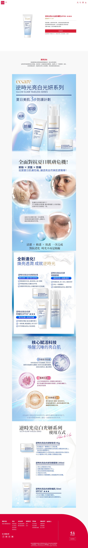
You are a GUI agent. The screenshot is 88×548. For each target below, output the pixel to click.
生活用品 (14, 525)
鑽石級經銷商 (21, 525)
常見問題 (34, 523)
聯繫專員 (42, 523)
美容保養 (14, 527)
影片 (27, 523)
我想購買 (61, 31)
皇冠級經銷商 (21, 523)
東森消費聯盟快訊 (6, 523)
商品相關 (34, 525)
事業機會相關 (35, 527)
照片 (27, 525)
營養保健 (14, 523)
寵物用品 (14, 529)
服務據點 (42, 525)
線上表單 (42, 527)
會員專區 (72, 539)
